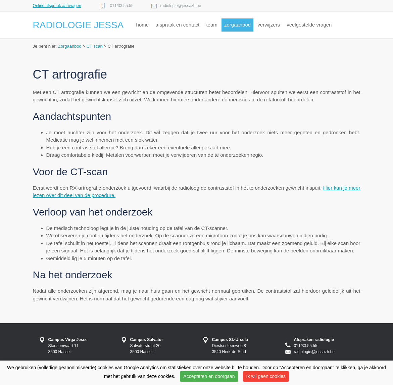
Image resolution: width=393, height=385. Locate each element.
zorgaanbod (237, 25)
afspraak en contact (177, 25)
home (142, 25)
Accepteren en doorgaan (209, 376)
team (211, 25)
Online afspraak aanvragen (57, 5)
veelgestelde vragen (309, 25)
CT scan (95, 46)
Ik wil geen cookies (266, 376)
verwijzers (268, 25)
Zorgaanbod (70, 46)
